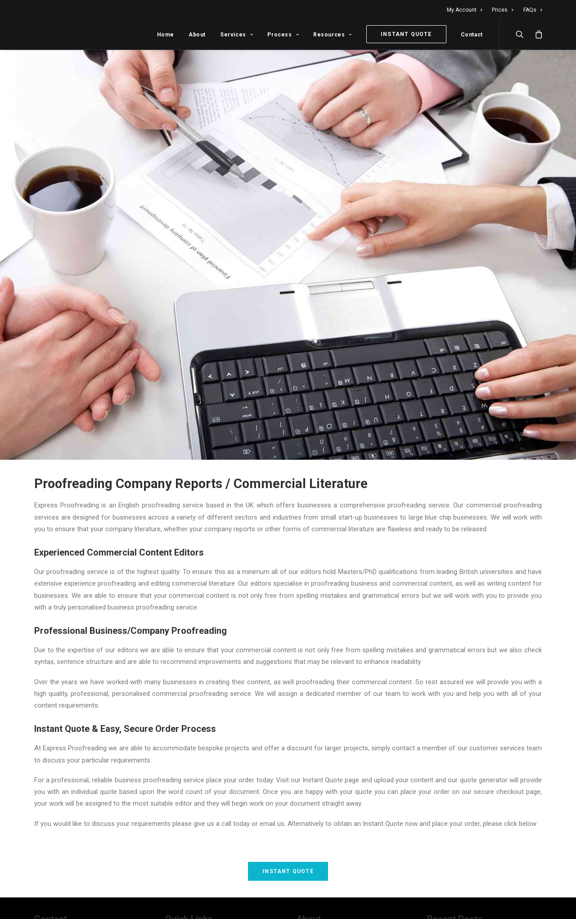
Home (165, 34)
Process (283, 34)
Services (236, 34)
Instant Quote (288, 866)
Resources (332, 34)
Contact (472, 34)
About (197, 34)
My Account (464, 10)
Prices (502, 10)
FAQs (532, 10)
